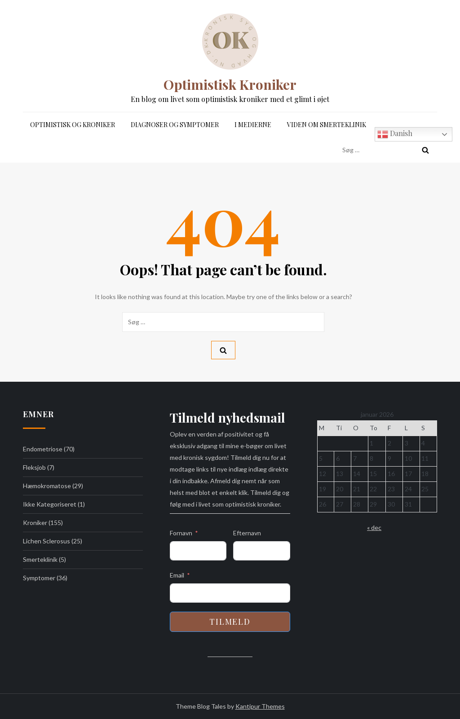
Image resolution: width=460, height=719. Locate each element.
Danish (394, 134)
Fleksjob (34, 467)
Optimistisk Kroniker (230, 84)
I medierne (252, 124)
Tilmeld (230, 621)
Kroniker (35, 522)
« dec (374, 527)
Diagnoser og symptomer (175, 124)
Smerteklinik (40, 559)
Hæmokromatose (47, 486)
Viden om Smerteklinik (326, 124)
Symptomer (39, 578)
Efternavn (247, 533)
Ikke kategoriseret (49, 504)
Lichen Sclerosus (46, 541)
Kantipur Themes (260, 706)
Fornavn (181, 533)
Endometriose (42, 449)
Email (177, 575)
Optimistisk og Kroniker (72, 124)
